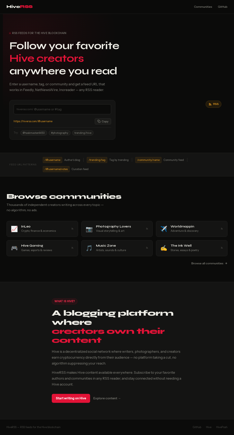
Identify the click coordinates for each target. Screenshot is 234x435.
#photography (59, 132)
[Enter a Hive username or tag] (72, 109)
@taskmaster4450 (34, 132)
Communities (203, 7)
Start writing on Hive (71, 398)
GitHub (222, 7)
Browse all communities (209, 263)
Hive (20, 6)
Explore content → (107, 398)
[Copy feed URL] (103, 121)
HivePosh (221, 427)
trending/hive (82, 132)
